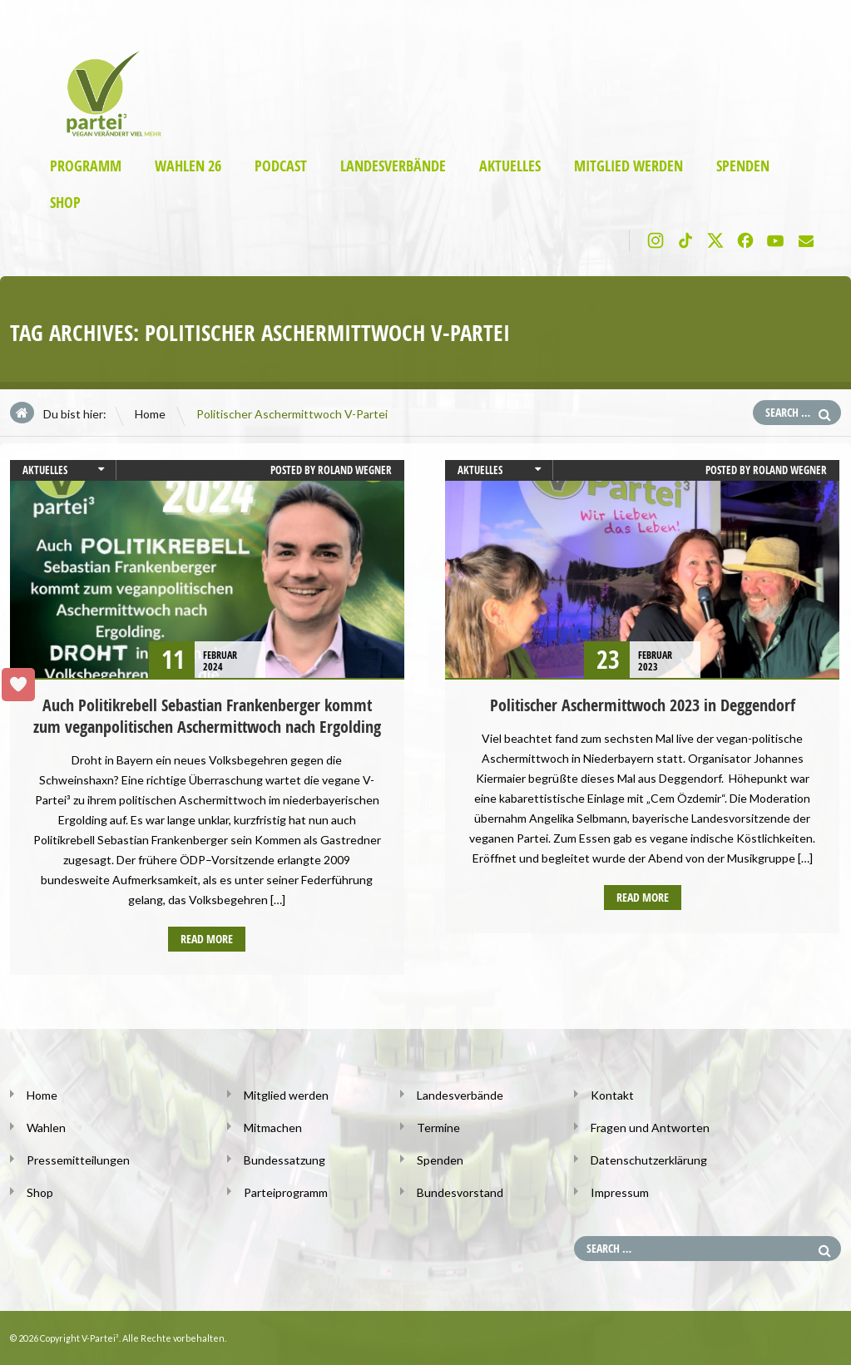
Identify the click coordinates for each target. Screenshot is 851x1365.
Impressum (620, 1192)
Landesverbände (393, 166)
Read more (207, 939)
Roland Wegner (355, 469)
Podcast (281, 166)
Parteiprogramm (286, 1192)
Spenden (742, 166)
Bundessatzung (284, 1160)
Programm (85, 166)
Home (150, 414)
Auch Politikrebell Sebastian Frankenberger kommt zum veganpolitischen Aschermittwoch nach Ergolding (207, 716)
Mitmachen (273, 1127)
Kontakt (612, 1095)
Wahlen (46, 1127)
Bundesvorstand (460, 1192)
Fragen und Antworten (650, 1127)
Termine (438, 1127)
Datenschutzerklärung (649, 1160)
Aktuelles (510, 166)
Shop (65, 202)
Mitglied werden (628, 166)
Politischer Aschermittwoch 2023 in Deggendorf (642, 705)
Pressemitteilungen (78, 1160)
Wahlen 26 (188, 166)
